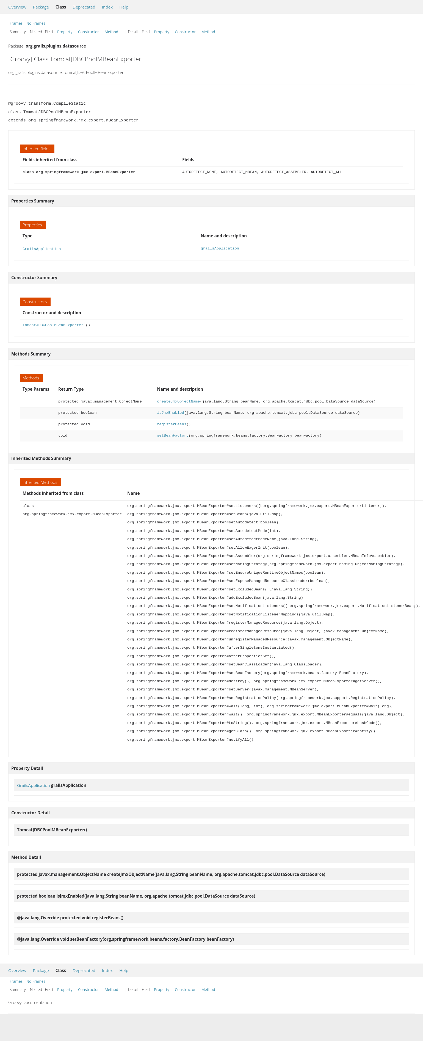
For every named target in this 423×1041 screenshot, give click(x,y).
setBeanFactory (173, 435)
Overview (17, 7)
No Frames (35, 23)
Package (41, 7)
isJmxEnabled (170, 412)
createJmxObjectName (178, 401)
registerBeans (171, 423)
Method (111, 31)
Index (107, 7)
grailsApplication (220, 248)
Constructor (88, 31)
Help (123, 7)
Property (64, 31)
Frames (16, 23)
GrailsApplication (42, 248)
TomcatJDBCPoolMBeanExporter (53, 324)
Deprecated (84, 7)
